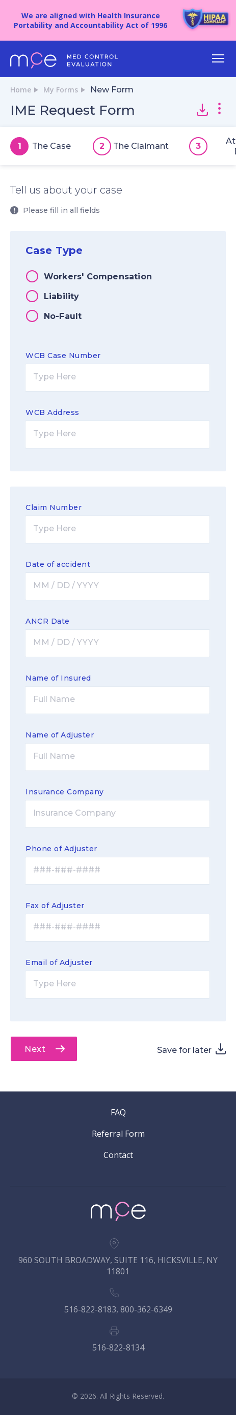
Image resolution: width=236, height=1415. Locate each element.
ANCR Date (47, 621)
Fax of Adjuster (55, 905)
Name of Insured (58, 678)
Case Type (54, 250)
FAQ (118, 1112)
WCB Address (52, 412)
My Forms (60, 89)
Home (20, 89)
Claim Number (53, 507)
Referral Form (118, 1133)
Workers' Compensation (98, 276)
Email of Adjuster (59, 962)
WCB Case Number (63, 355)
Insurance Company (64, 791)
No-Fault (63, 316)
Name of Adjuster (59, 734)
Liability (62, 296)
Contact (118, 1155)
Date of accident (57, 564)
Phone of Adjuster (61, 848)
